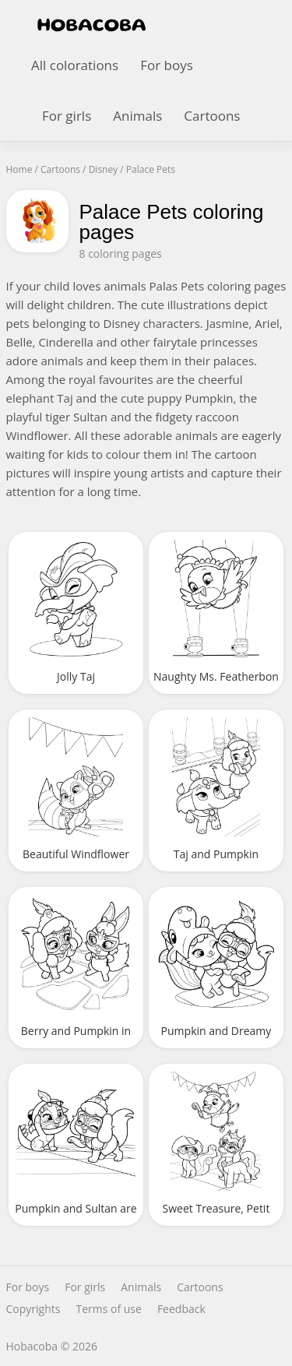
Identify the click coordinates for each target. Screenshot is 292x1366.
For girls (66, 116)
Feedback (181, 1309)
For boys (166, 65)
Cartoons (212, 116)
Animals (137, 116)
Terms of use (108, 1309)
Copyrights (33, 1309)
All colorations (74, 65)
